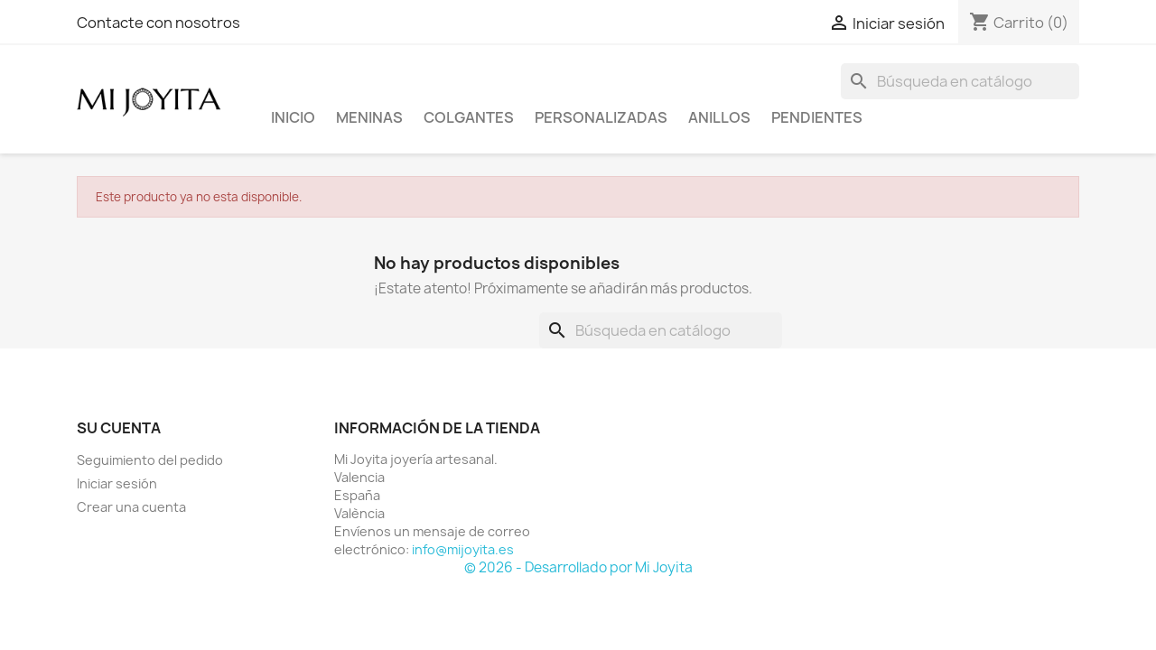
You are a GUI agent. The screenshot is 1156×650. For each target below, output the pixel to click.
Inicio (293, 117)
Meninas (369, 117)
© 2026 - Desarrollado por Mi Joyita (578, 567)
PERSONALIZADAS (601, 117)
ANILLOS (719, 117)
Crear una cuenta (131, 506)
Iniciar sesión (117, 483)
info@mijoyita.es (463, 549)
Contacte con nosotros (158, 22)
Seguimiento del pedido (150, 460)
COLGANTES (469, 117)
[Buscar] (960, 81)
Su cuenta (119, 428)
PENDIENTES (816, 117)
